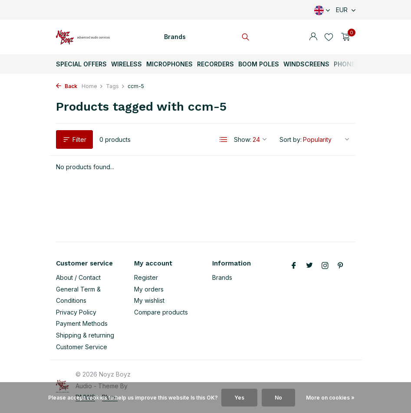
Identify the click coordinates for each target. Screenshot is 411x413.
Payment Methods (82, 323)
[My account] (313, 37)
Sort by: (290, 139)
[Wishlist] (328, 37)
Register (146, 277)
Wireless (126, 64)
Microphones (169, 64)
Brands (175, 36)
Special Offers (81, 64)
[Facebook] (293, 265)
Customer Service (81, 347)
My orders (149, 289)
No (278, 397)
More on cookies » (330, 397)
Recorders (215, 64)
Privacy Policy (76, 312)
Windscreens (306, 64)
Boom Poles (258, 64)
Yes (239, 397)
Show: (242, 139)
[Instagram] (325, 265)
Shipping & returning (85, 335)
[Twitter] (309, 265)
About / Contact (78, 277)
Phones (346, 64)
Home (92, 86)
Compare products (161, 312)
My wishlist (149, 300)
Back (66, 86)
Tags (115, 86)
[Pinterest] (340, 265)
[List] (223, 140)
